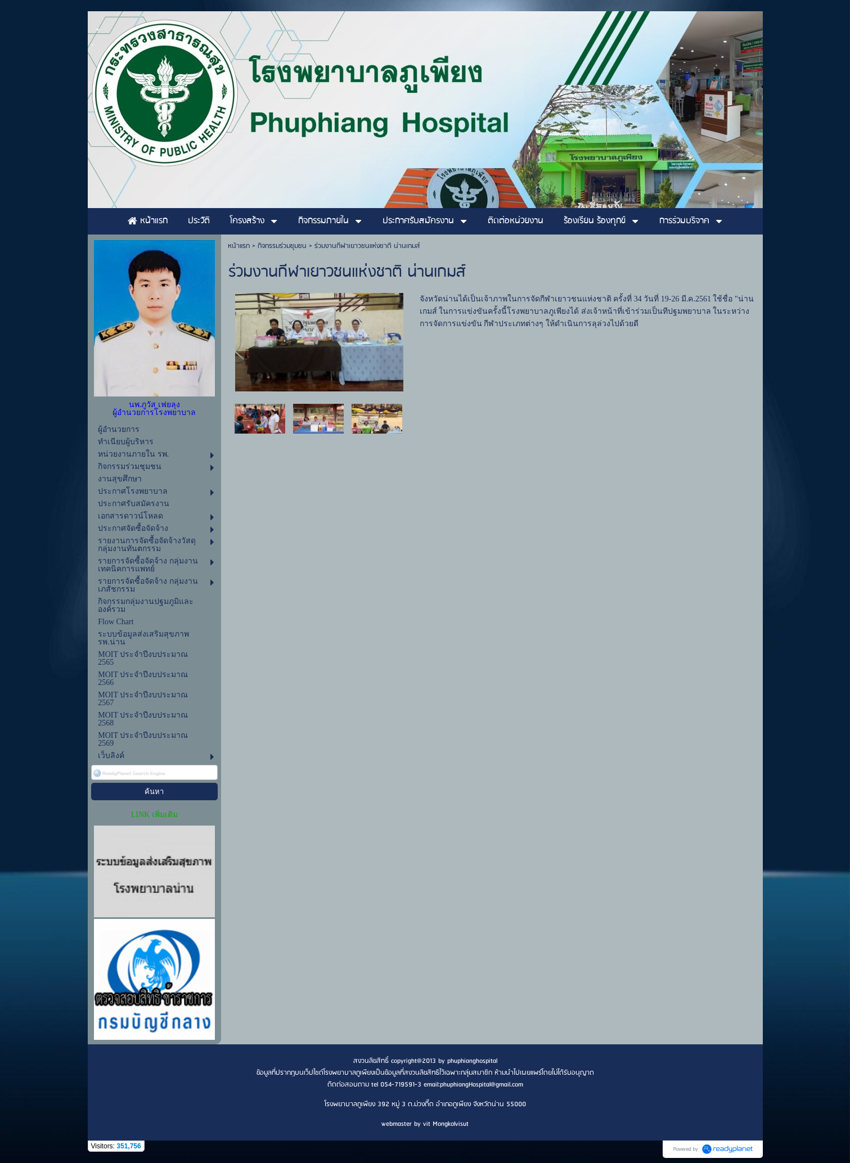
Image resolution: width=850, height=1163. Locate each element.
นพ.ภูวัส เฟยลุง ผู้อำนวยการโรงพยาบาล (154, 408)
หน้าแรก (239, 246)
